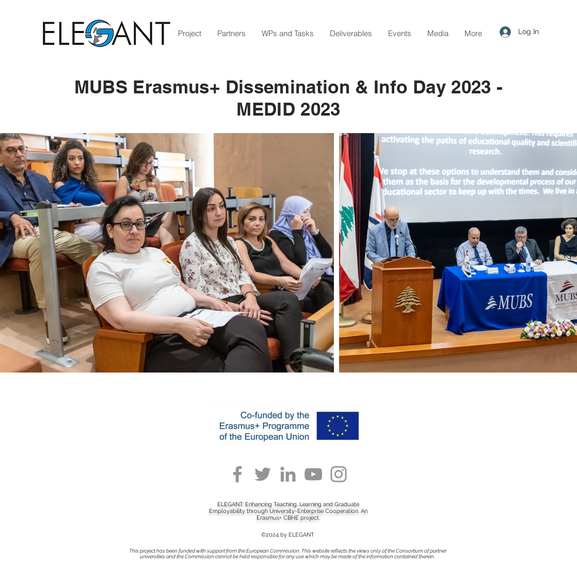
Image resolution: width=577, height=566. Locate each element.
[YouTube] (313, 474)
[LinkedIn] (288, 474)
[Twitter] (263, 474)
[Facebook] (237, 474)
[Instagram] (338, 474)
